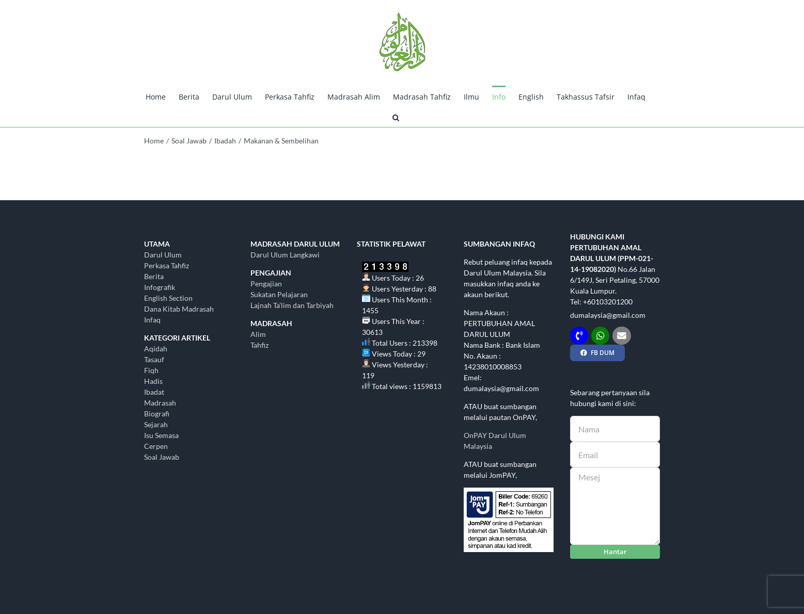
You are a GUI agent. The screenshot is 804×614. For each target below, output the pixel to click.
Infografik (159, 287)
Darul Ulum (163, 254)
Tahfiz (259, 345)
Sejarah (156, 424)
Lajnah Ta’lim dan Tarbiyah (292, 305)
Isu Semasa (161, 435)
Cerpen (156, 446)
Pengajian (266, 283)
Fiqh (151, 370)
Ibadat (154, 391)
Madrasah (160, 402)
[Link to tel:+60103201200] (579, 336)
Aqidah (155, 348)
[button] (395, 116)
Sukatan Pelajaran (279, 294)
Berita (154, 276)
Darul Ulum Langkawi (285, 254)
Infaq (152, 319)
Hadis (153, 381)
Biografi (156, 413)
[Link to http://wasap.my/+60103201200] (600, 336)
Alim (258, 334)
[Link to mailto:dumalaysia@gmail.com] (621, 336)
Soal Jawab (161, 457)
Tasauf (154, 359)
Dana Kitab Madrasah (179, 308)
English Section (168, 298)
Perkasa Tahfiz (166, 265)
